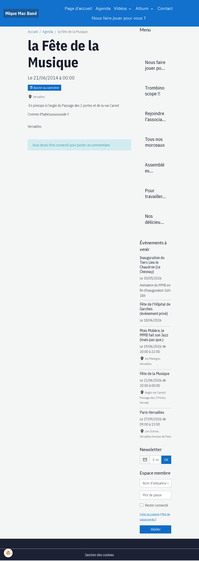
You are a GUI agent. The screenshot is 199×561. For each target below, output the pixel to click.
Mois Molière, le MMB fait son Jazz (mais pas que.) (154, 335)
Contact (165, 8)
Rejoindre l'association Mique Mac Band (155, 116)
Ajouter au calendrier (44, 88)
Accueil (33, 31)
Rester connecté (156, 505)
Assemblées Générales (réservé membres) (155, 167)
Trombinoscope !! (154, 91)
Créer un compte (150, 514)
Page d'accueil (78, 8)
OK (166, 460)
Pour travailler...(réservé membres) (155, 193)
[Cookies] (8, 553)
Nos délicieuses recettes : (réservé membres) (155, 219)
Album (143, 8)
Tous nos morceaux (155, 142)
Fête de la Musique (154, 373)
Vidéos (121, 8)
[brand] (20, 13)
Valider (156, 529)
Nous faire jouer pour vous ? (119, 18)
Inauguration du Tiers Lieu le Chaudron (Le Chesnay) (152, 264)
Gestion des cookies (99, 555)
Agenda (103, 8)
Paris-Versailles (152, 412)
